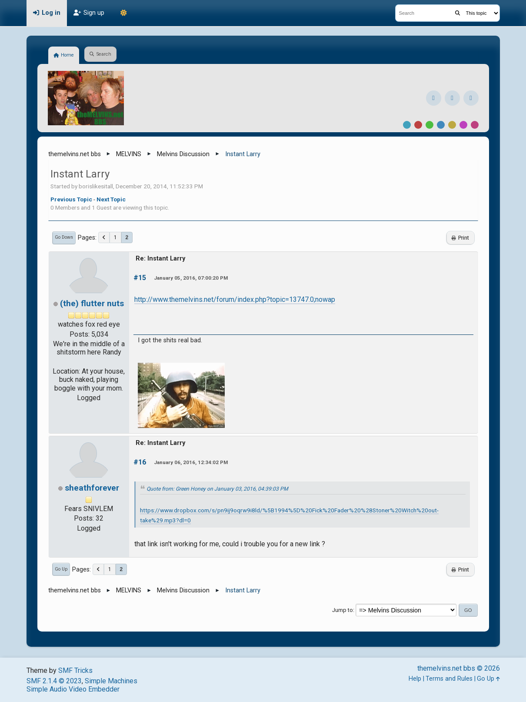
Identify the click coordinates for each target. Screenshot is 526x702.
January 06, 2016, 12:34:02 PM (191, 462)
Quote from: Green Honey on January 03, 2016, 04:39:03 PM (217, 489)
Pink (475, 125)
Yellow (452, 125)
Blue (441, 125)
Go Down (64, 237)
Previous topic (71, 199)
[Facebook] (433, 98)
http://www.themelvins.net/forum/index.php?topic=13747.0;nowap (234, 299)
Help (415, 678)
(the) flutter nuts (92, 303)
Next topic (111, 199)
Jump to (342, 610)
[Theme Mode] (124, 13)
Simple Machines (111, 681)
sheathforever (92, 488)
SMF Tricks (75, 670)
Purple (463, 125)
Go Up (61, 569)
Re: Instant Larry (160, 258)
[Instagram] (452, 98)
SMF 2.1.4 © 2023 (54, 681)
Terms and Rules (449, 678)
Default (407, 125)
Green (429, 125)
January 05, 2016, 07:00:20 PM (191, 278)
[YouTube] (471, 98)
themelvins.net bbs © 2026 (458, 668)
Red (418, 125)
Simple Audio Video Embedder (73, 689)
